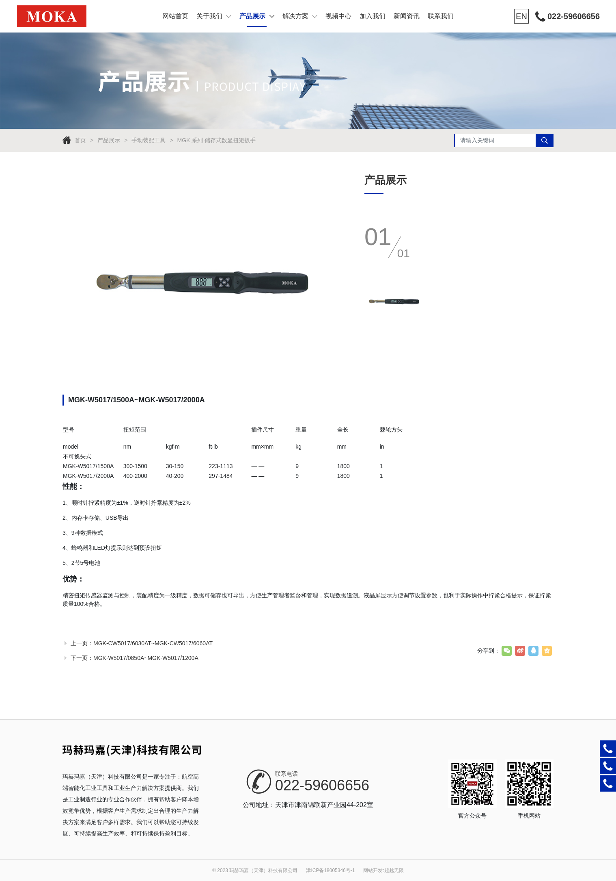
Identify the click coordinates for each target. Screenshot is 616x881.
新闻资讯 (407, 16)
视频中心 (338, 16)
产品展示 (256, 16)
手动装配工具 (148, 140)
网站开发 (373, 870)
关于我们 (213, 16)
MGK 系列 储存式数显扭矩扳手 (216, 140)
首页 (80, 140)
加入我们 (373, 16)
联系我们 (441, 16)
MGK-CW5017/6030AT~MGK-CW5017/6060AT (153, 643)
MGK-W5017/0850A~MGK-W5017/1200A (145, 658)
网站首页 (175, 16)
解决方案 (299, 16)
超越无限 (394, 870)
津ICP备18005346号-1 (330, 870)
